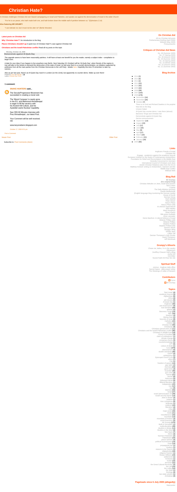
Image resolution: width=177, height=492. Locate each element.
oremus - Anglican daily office (164, 267)
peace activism (167, 440)
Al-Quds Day (13, 76)
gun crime (169, 373)
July (138, 125)
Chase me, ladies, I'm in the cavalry (161, 248)
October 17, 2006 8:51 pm (19, 129)
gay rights (169, 365)
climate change (167, 338)
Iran (170, 386)
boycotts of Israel (166, 319)
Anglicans (168, 304)
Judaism (169, 399)
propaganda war (166, 445)
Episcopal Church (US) (164, 357)
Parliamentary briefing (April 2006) (162, 40)
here (75, 67)
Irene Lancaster (169, 216)
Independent (167, 384)
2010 (136, 86)
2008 (136, 90)
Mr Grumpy (171, 283)
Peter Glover (170, 201)
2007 (136, 93)
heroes (170, 376)
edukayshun (168, 355)
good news (168, 369)
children (170, 323)
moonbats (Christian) (165, 419)
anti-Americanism (166, 306)
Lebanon (168, 405)
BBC (170, 313)
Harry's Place (170, 203)
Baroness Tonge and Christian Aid (148, 114)
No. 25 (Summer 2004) (166, 59)
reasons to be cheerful (164, 449)
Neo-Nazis (169, 432)
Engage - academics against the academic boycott (156, 155)
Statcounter (171, 485)
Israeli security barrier (163, 396)
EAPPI (170, 354)
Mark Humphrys (169, 210)
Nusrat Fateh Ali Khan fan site (164, 258)
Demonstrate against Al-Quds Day (149, 116)
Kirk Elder (171, 256)
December (140, 97)
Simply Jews (170, 231)
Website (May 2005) (167, 42)
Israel (170, 392)
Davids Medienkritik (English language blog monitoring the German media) (154, 192)
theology (169, 472)
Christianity (168, 327)
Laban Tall (171, 233)
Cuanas (172, 187)
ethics (170, 359)
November (140, 100)
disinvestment (167, 350)
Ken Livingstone (167, 401)
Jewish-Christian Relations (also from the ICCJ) (157, 165)
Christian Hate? (26, 10)
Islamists (168, 390)
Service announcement (144, 118)
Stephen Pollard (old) (167, 226)
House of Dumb (169, 195)
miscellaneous (166, 415)
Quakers (169, 447)
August (139, 123)
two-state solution (166, 474)
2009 (136, 88)
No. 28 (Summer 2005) (166, 53)
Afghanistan (168, 296)
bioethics (169, 315)
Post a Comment (10, 133)
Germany (168, 367)
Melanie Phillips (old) (167, 220)
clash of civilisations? (165, 336)
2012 (136, 81)
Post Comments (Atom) (23, 142)
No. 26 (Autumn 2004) (166, 57)
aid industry (168, 300)
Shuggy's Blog (169, 230)
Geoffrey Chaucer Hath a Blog (163, 252)
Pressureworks (169, 44)
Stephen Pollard (169, 224)
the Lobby (168, 468)
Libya (171, 409)
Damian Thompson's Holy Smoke (162, 235)
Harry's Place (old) (168, 205)
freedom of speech (165, 363)
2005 (136, 142)
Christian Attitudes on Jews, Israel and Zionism (157, 184)
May (138, 130)
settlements (168, 457)
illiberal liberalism (166, 382)
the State (169, 470)
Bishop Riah (168, 317)
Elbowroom (171, 250)
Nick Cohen (170, 186)
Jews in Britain (167, 398)
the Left (169, 466)
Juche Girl (171, 254)
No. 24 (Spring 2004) (167, 61)
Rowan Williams (166, 455)
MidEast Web (170, 171)
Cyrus (19, 76)
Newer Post (6, 137)
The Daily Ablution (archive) (164, 189)
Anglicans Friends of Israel (165, 151)
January (139, 139)
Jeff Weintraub (169, 239)
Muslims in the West (165, 430)
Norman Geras (169, 197)
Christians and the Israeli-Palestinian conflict (155, 331)
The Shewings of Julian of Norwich (162, 271)
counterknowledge (166, 342)
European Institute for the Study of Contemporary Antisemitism (151, 157)
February (140, 137)
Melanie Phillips (169, 222)
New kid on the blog (143, 107)
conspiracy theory (166, 340)
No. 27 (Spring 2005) (167, 55)
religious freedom (166, 453)
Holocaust (169, 378)
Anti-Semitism (166, 308)
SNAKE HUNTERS (18, 89)
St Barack (169, 459)
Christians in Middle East (162, 332)
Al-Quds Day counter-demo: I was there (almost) (154, 111)
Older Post (113, 137)
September (140, 121)
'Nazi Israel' (168, 292)
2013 (136, 79)
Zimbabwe (169, 476)
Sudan (169, 461)
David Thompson (168, 237)
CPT (171, 344)
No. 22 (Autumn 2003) (166, 65)
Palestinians (167, 438)
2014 (136, 76)
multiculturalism (166, 426)
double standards (165, 352)
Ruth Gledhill (170, 199)
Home (60, 137)
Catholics (168, 321)
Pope (170, 443)
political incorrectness (163, 442)
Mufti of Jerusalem (166, 424)
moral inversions (166, 420)
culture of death (167, 346)
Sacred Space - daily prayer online (162, 269)
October (139, 102)
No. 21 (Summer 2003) (166, 67)
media (169, 413)
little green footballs (168, 214)
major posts (167, 411)
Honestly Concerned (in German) (162, 161)
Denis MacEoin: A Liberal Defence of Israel (159, 218)
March (139, 135)
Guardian (168, 371)
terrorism (168, 463)
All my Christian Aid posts (165, 38)
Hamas (169, 375)
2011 (136, 83)
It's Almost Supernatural (166, 207)
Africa (170, 298)
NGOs (170, 434)
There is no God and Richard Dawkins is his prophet (155, 104)
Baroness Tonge (165, 311)
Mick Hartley (170, 208)
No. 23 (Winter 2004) (167, 63)
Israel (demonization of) (163, 394)
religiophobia (167, 451)
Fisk (171, 361)
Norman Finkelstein (165, 436)
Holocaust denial (166, 380)
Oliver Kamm (170, 212)
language (169, 403)
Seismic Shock (169, 228)
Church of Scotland (165, 334)
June (138, 128)
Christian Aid (170, 153)
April (138, 132)
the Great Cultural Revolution (162, 464)
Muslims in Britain (165, 428)
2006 (136, 95)
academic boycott (166, 294)
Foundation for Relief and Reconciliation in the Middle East (153, 159)
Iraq (171, 388)
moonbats (168, 417)
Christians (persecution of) (162, 329)
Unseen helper (141, 109)
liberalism (169, 407)
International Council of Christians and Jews (158, 163)
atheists (170, 310)
